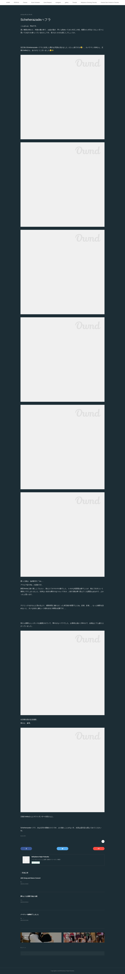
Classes (25, 2)
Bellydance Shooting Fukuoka (89, 2)
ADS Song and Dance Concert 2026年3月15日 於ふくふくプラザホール (40, 882)
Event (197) (23, 836)
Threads (74, 2)
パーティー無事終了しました (29, 914)
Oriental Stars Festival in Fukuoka (110, 2)
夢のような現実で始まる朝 (28, 896)
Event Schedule (35, 2)
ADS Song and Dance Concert (30, 878)
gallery (66, 2)
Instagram (58, 2)
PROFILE (16, 2)
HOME (8, 2)
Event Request (48, 2)
